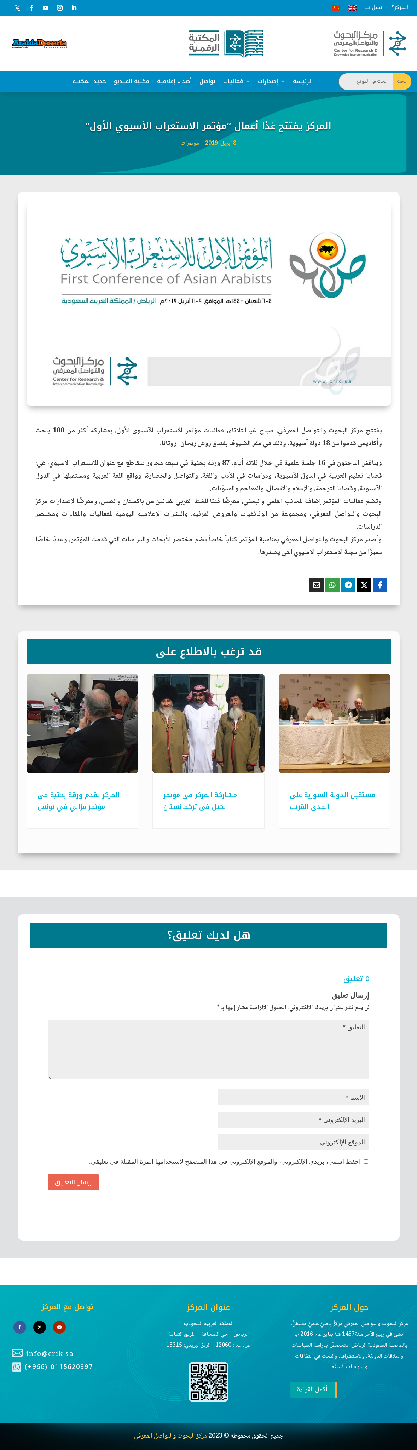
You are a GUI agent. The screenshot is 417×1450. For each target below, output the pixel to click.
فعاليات (233, 81)
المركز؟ (400, 7)
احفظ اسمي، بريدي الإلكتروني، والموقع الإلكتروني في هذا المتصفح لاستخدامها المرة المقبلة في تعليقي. (225, 1161)
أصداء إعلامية (174, 81)
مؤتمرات (190, 143)
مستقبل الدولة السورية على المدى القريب (332, 801)
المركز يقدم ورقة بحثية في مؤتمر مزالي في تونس (78, 801)
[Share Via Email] (316, 585)
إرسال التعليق (73, 1182)
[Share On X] (364, 585)
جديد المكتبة (89, 81)
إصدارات (268, 81)
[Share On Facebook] (380, 585)
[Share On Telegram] (348, 585)
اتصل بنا (374, 7)
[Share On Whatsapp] (332, 585)
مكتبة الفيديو (131, 81)
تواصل (207, 81)
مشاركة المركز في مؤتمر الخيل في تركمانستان (200, 801)
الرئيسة (303, 81)
